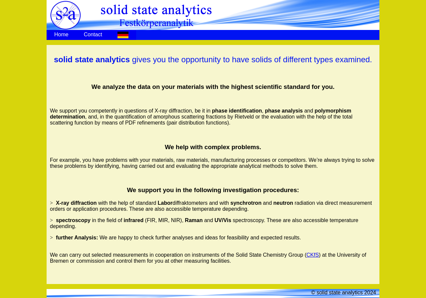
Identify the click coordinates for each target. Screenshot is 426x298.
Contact (93, 34)
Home (61, 34)
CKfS (313, 255)
